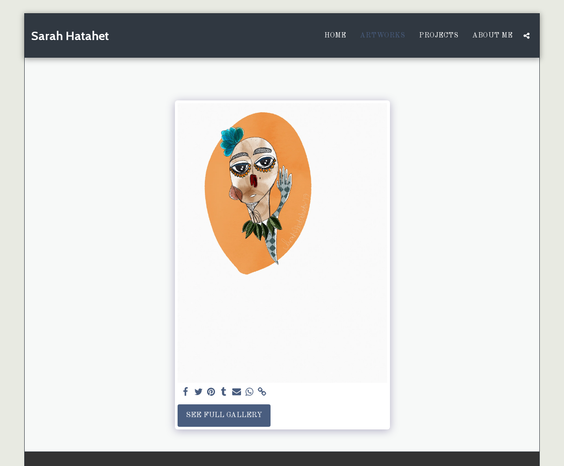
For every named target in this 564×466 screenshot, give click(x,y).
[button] (526, 35)
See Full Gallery (224, 415)
